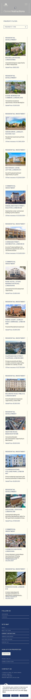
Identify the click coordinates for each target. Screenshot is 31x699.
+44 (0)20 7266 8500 (7, 675)
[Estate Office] (6, 4)
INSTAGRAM (5, 614)
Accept (6, 695)
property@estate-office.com (10, 677)
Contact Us (5, 642)
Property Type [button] (10, 27)
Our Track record (7, 639)
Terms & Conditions (8, 661)
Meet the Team (6, 630)
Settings (24, 695)
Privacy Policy (6, 658)
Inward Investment (7, 636)
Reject (15, 695)
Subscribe (6, 653)
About (3, 627)
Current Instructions (8, 633)
